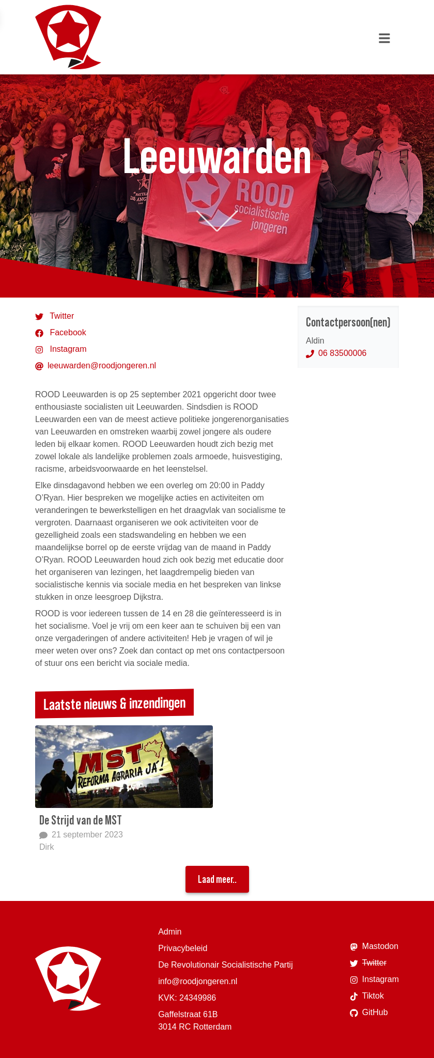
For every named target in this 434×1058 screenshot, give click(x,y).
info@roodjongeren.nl (197, 981)
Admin (169, 931)
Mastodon (374, 946)
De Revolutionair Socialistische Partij (225, 964)
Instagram (61, 349)
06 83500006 (336, 353)
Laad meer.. (217, 879)
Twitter (54, 316)
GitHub (369, 1012)
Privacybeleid (182, 948)
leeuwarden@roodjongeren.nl (95, 365)
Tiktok (367, 996)
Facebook (60, 332)
